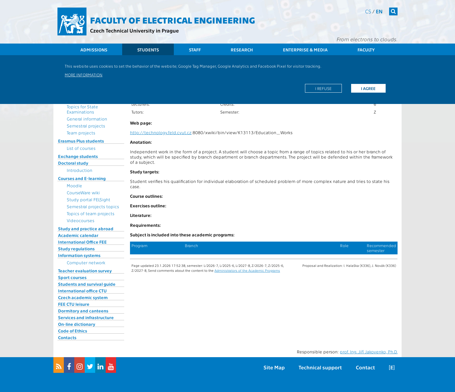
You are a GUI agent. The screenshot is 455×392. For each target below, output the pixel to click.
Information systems (79, 255)
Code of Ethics (72, 330)
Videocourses (80, 220)
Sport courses (72, 277)
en (379, 11)
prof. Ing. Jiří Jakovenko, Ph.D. (369, 351)
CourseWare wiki (83, 192)
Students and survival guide (86, 284)
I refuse (323, 88)
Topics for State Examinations (82, 109)
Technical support (320, 367)
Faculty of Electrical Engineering (172, 20)
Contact (365, 367)
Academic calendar (78, 235)
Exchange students (78, 156)
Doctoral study (73, 163)
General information (87, 118)
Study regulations (76, 248)
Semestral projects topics (93, 206)
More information (83, 74)
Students (148, 49)
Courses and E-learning (82, 178)
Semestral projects (86, 125)
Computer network (86, 262)
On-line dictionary (76, 324)
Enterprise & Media (305, 49)
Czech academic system (83, 297)
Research (242, 49)
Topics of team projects (90, 213)
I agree (368, 88)
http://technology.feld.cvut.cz (161, 132)
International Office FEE (82, 241)
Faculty (366, 49)
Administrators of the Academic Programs (247, 270)
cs (368, 11)
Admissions (93, 49)
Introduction (79, 170)
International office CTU (82, 290)
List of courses (81, 148)
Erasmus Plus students (81, 140)
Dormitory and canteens (83, 310)
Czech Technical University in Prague (134, 30)
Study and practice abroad (85, 228)
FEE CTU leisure (73, 304)
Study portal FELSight (88, 199)
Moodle (74, 185)
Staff (195, 49)
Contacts (67, 337)
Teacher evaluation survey (85, 270)
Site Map (274, 367)
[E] (392, 367)
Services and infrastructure (86, 317)
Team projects (81, 132)
